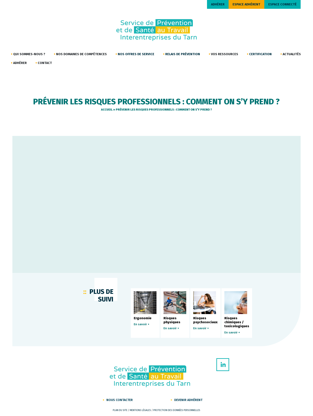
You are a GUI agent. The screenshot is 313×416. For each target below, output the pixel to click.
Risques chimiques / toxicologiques (236, 322)
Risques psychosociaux (205, 320)
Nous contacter (119, 400)
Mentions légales (140, 410)
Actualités (292, 54)
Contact (45, 63)
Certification (260, 54)
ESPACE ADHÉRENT (246, 4)
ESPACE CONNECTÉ (282, 4)
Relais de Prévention (182, 54)
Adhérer (20, 63)
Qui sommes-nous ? (29, 54)
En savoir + (141, 324)
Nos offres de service (136, 54)
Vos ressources (224, 54)
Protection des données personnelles (176, 410)
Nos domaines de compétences (81, 54)
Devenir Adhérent (188, 400)
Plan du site (120, 410)
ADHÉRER (218, 4)
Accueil (107, 109)
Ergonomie (143, 318)
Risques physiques (171, 320)
